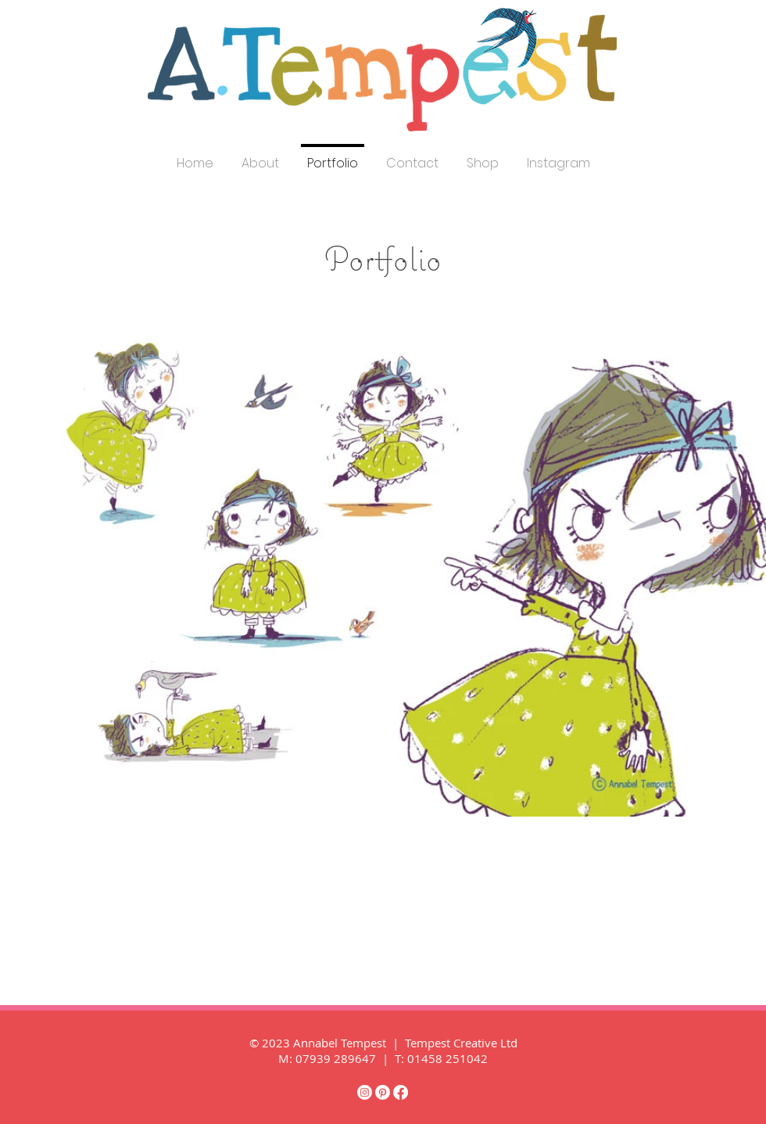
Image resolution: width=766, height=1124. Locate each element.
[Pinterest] (382, 1092)
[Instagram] (364, 1092)
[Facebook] (400, 1092)
